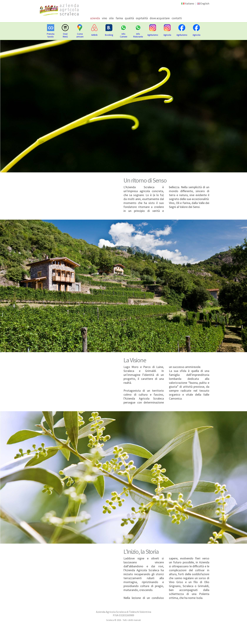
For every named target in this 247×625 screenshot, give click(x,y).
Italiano (189, 3)
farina (119, 18)
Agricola (167, 34)
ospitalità (142, 18)
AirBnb (94, 34)
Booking (109, 34)
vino (104, 18)
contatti (177, 18)
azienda (95, 18)
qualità (129, 18)
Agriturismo (152, 34)
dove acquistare (160, 18)
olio (111, 18)
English (204, 3)
